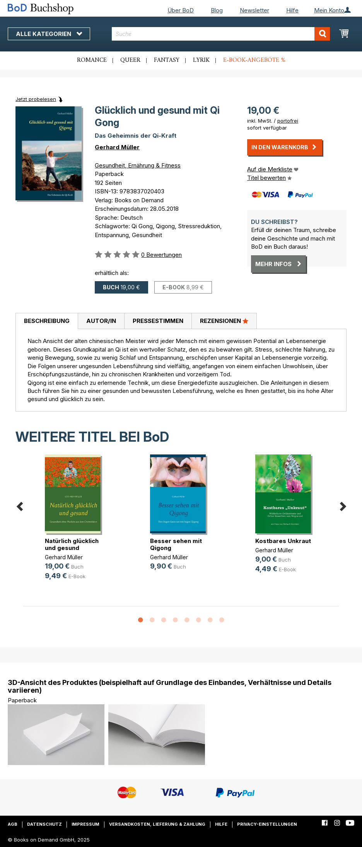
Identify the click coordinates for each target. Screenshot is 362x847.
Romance (92, 60)
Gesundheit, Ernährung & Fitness (138, 165)
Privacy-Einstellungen (267, 824)
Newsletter (254, 10)
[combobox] (221, 34)
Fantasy (166, 60)
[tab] (46, 321)
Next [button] (343, 505)
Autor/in (101, 320)
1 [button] (140, 620)
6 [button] (198, 620)
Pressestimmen (158, 320)
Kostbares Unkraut (283, 541)
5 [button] (187, 620)
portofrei (287, 121)
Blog (217, 10)
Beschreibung (47, 320)
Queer (130, 60)
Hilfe (292, 10)
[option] (75, 523)
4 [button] (175, 620)
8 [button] (221, 620)
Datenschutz (44, 824)
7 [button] (210, 620)
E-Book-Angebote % (254, 60)
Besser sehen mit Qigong (176, 544)
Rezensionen (224, 320)
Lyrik (201, 60)
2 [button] (152, 620)
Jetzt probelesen (35, 99)
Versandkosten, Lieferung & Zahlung (157, 824)
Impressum (85, 824)
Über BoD (180, 10)
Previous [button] (19, 505)
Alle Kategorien (49, 34)
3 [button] (163, 620)
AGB (12, 824)
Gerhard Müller (117, 147)
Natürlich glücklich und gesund (72, 544)
